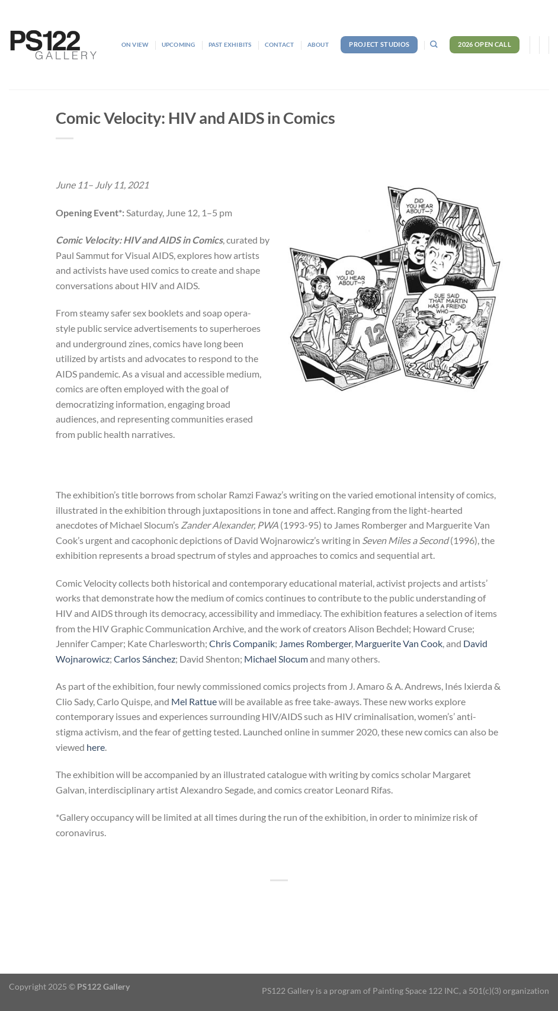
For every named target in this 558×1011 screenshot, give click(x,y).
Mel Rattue (194, 701)
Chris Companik (242, 643)
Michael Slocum (276, 658)
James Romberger (315, 643)
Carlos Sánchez (144, 658)
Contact (279, 44)
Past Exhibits (230, 44)
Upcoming (178, 44)
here (95, 747)
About (318, 44)
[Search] (433, 44)
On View (134, 44)
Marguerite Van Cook (398, 643)
